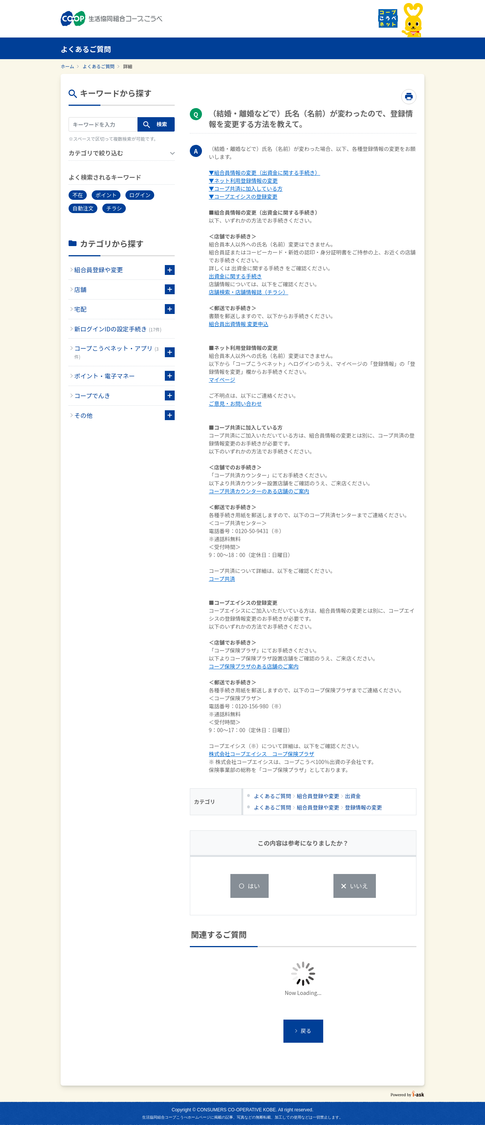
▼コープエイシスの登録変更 (243, 196)
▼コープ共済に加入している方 (246, 188)
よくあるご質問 (98, 66)
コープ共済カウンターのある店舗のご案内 (259, 491)
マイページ (222, 379)
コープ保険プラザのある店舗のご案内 (254, 666)
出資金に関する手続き (235, 276)
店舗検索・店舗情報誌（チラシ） (248, 292)
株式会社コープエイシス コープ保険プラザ (261, 754)
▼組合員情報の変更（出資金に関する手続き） (264, 172)
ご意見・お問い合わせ (235, 403)
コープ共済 (222, 578)
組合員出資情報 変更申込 (238, 324)
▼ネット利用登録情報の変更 (243, 180)
